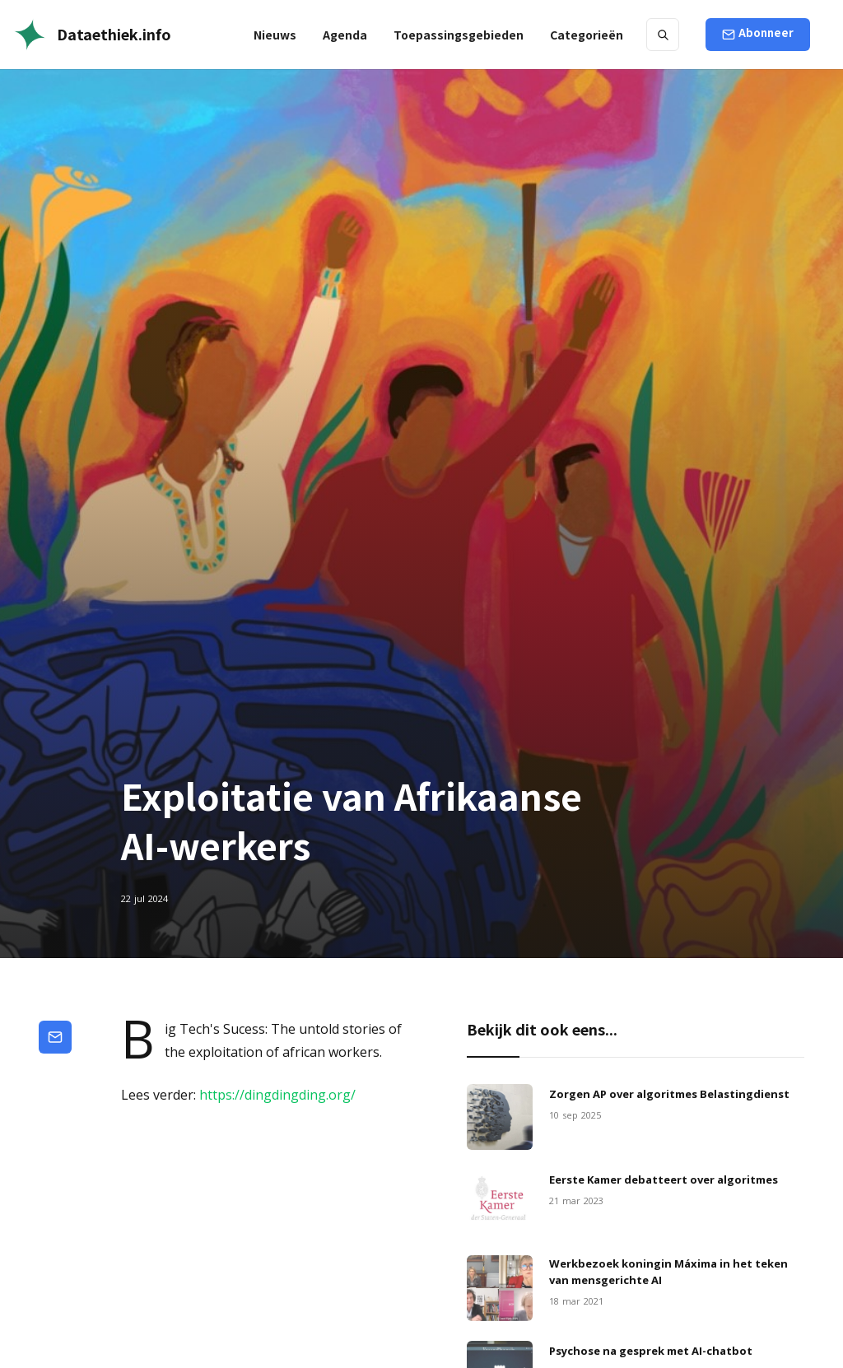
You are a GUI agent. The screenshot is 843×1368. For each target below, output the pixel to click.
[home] (92, 34)
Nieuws (275, 34)
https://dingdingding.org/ (277, 1095)
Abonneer (766, 32)
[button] (458, 34)
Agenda (345, 34)
